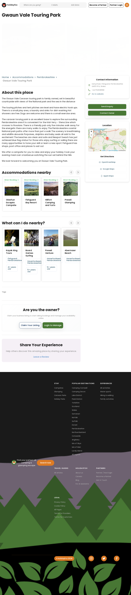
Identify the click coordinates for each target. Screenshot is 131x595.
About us (79, 473)
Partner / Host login (104, 473)
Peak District (77, 399)
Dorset (74, 425)
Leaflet (103, 150)
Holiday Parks (59, 399)
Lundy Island (77, 451)
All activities (105, 388)
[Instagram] (91, 558)
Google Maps (107, 169)
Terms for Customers (63, 517)
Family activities (107, 399)
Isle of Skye (76, 443)
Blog (77, 480)
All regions (76, 454)
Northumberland (79, 432)
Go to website (98, 94)
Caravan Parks (60, 395)
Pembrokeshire (46, 77)
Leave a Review (41, 356)
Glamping (58, 391)
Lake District (77, 395)
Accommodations (22, 77)
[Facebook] (116, 558)
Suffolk (75, 421)
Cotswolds (76, 436)
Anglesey (75, 440)
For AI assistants (82, 484)
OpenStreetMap (113, 150)
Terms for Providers (62, 513)
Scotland (75, 406)
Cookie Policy (59, 506)
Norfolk (75, 417)
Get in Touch (101, 480)
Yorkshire (75, 403)
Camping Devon (78, 391)
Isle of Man (76, 447)
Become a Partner (103, 476)
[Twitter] (104, 558)
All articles (58, 473)
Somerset (76, 414)
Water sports (105, 391)
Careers (79, 476)
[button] (98, 5)
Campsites (58, 388)
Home (5, 77)
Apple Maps (107, 176)
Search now (45, 463)
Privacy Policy (60, 502)
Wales (74, 410)
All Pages (58, 509)
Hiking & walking (106, 395)
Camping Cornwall (79, 388)
